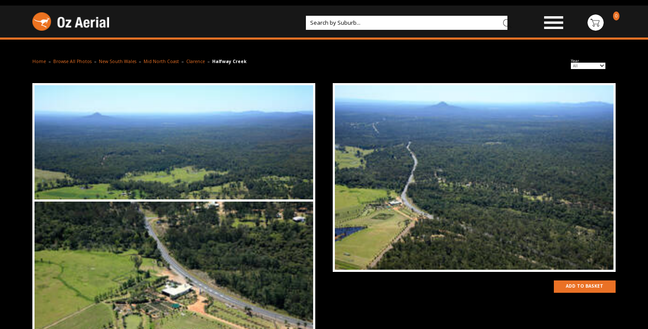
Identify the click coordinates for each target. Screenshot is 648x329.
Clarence (195, 61)
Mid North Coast (161, 61)
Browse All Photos (72, 61)
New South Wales (117, 61)
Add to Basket (583, 286)
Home (39, 61)
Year (575, 61)
